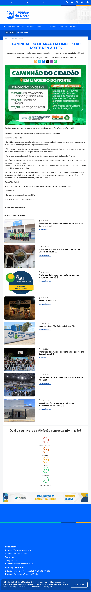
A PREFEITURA (11, 26)
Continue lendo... (45, 230)
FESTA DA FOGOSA (47, 300)
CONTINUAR (79, 585)
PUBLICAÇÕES (73, 26)
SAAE (66, 26)
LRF (46, 26)
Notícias (14, 39)
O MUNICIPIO (20, 26)
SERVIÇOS (39, 26)
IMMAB (61, 26)
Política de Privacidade (56, 584)
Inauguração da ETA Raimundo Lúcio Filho (57, 326)
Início (6, 39)
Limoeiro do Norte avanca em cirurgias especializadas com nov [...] (56, 404)
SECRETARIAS (30, 26)
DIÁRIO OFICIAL (53, 26)
